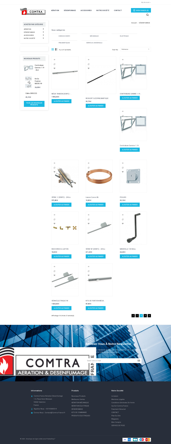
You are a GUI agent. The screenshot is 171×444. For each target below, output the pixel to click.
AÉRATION (55, 10)
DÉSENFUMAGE (70, 10)
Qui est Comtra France (119, 406)
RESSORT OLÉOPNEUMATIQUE (97, 98)
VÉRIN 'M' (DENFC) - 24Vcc (95, 249)
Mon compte (116, 422)
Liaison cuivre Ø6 (92, 197)
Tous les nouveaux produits (34, 104)
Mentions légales (118, 399)
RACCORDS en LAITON (60, 249)
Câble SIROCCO (31, 93)
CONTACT (118, 10)
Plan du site (116, 416)
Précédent (133, 315)
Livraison (114, 396)
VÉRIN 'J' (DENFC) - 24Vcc (61, 197)
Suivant (149, 315)
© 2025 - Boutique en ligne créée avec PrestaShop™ (37, 439)
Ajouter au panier (61, 101)
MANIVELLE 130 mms (128, 249)
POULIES (123, 197)
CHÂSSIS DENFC (64, 36)
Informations (36, 391)
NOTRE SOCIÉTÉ (102, 10)
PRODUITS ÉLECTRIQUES (81, 416)
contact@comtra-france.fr (55, 412)
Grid (53, 49)
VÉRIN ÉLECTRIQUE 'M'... (61, 301)
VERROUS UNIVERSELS (94, 43)
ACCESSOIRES (86, 10)
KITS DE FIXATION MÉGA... (95, 301)
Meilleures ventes (78, 399)
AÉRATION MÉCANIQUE (80, 402)
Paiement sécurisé (118, 409)
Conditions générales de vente (123, 402)
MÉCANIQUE (94, 36)
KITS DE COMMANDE (79, 412)
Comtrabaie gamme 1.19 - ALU (39, 67)
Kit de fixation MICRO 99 (38, 81)
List (56, 49)
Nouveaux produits (79, 396)
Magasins (115, 419)
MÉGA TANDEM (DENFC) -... (62, 94)
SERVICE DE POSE (118, 425)
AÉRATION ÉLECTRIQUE (80, 406)
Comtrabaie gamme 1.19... (130, 145)
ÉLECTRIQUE (124, 36)
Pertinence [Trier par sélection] (136, 49)
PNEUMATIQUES (64, 43)
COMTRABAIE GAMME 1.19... (130, 94)
